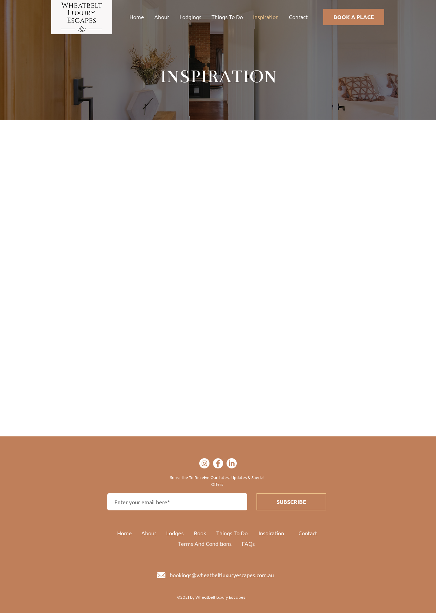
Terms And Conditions (205, 543)
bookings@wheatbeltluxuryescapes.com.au (222, 574)
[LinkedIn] (232, 463)
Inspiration (271, 532)
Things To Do (232, 532)
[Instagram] (204, 463)
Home (124, 532)
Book (200, 532)
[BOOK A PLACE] (353, 17)
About (148, 532)
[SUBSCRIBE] (291, 501)
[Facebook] (218, 463)
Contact (307, 532)
